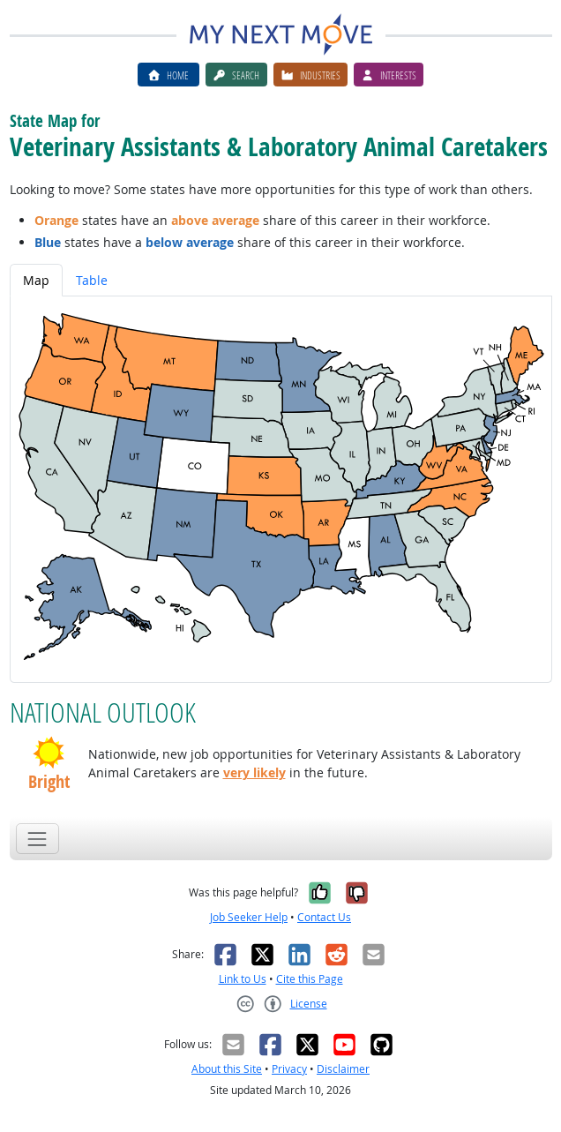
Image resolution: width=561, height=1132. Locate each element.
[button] (49, 752)
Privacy (289, 1068)
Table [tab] (92, 280)
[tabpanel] (281, 489)
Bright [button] (49, 781)
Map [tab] (36, 280)
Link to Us (242, 978)
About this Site (226, 1068)
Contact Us (324, 917)
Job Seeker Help (249, 917)
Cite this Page (309, 978)
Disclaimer (343, 1068)
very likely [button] (254, 772)
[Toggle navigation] (37, 838)
